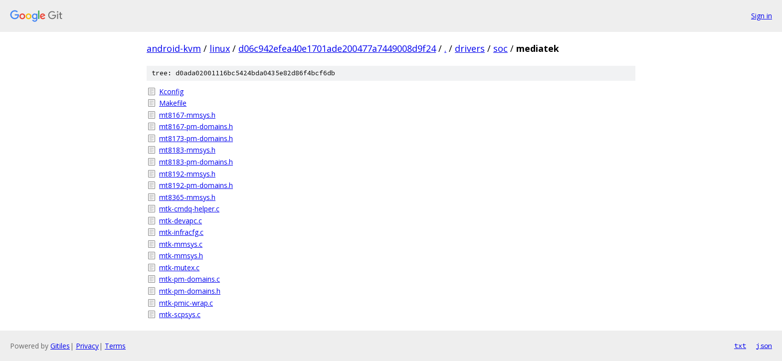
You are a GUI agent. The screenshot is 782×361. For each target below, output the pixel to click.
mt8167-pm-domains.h (196, 126)
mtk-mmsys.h (181, 255)
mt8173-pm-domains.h (196, 138)
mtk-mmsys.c (180, 244)
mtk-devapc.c (180, 220)
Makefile (173, 103)
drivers (470, 48)
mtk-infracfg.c (181, 232)
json (764, 345)
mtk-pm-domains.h (189, 291)
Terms (115, 346)
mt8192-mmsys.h (187, 174)
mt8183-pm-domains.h (196, 162)
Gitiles (60, 346)
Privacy (87, 346)
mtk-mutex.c (179, 267)
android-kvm (174, 48)
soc (500, 48)
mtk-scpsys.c (179, 314)
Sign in (761, 15)
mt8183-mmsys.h (187, 150)
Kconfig (171, 91)
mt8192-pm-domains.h (196, 185)
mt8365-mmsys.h (187, 197)
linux (219, 48)
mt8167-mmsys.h (187, 115)
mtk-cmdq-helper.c (189, 208)
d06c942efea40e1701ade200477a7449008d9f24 (337, 48)
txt (740, 345)
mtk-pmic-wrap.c (186, 303)
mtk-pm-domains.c (189, 279)
